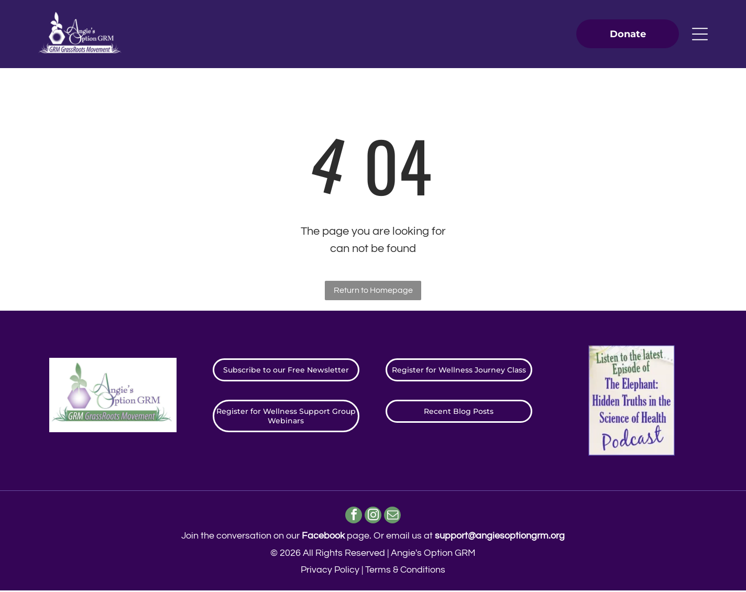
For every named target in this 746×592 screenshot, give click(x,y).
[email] (394, 517)
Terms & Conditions (405, 571)
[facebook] (352, 517)
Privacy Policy (330, 571)
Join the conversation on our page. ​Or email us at (373, 537)
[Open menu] (700, 34)
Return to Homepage (373, 290)
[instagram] (373, 517)
